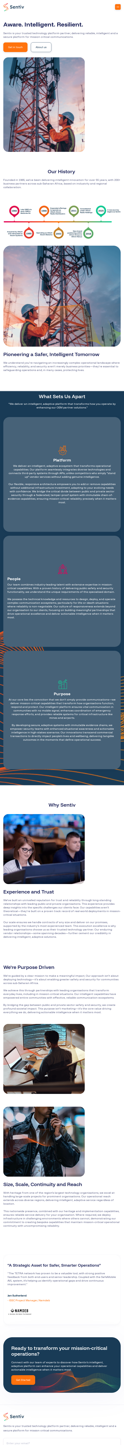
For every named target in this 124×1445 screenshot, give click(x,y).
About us (41, 47)
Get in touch (15, 47)
